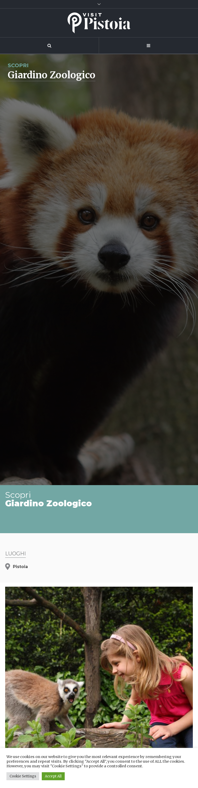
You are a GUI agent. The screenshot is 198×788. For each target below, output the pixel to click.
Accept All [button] (53, 776)
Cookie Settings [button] (23, 776)
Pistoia (20, 566)
